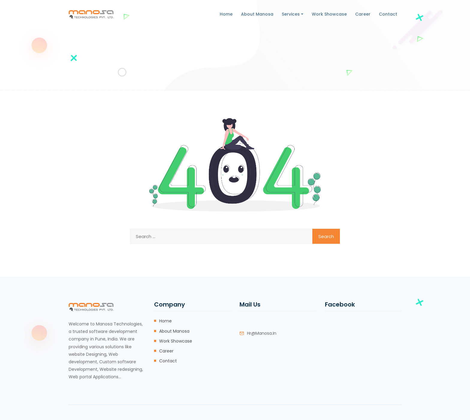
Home (226, 14)
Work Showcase (329, 14)
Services (291, 14)
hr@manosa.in (261, 333)
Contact (388, 14)
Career (362, 14)
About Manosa (257, 14)
